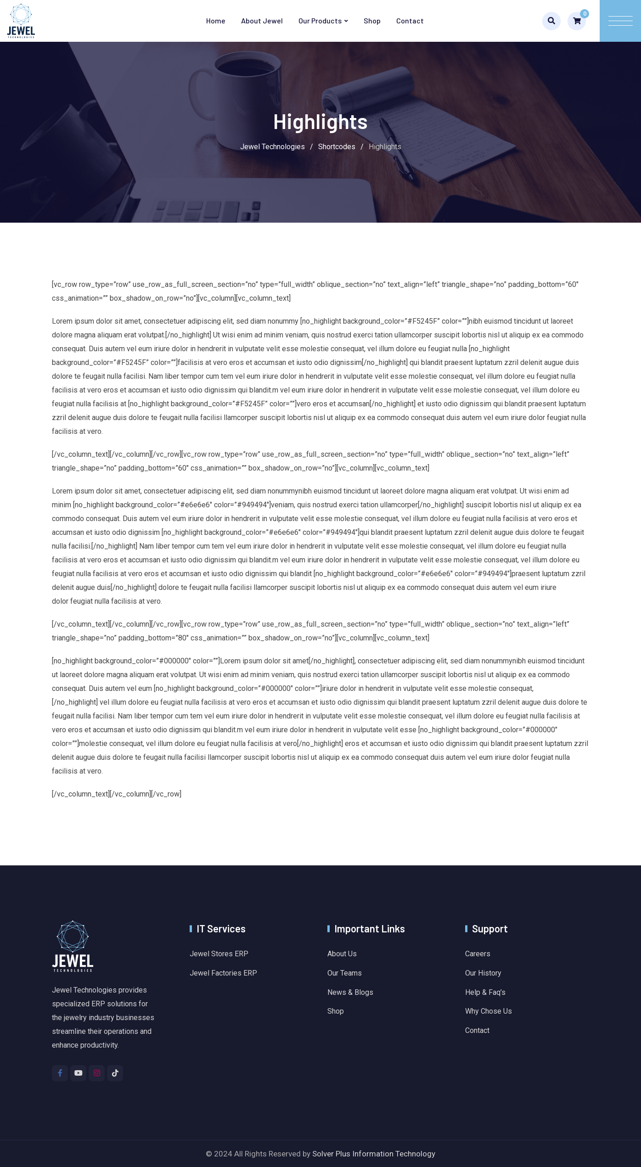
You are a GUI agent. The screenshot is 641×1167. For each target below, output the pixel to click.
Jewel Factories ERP (223, 973)
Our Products (320, 20)
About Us (342, 953)
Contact (410, 20)
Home (215, 20)
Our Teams (344, 973)
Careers (477, 953)
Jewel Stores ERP (219, 953)
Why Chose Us (488, 1011)
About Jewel (262, 20)
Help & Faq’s (485, 992)
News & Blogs (350, 992)
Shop (372, 20)
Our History (483, 973)
